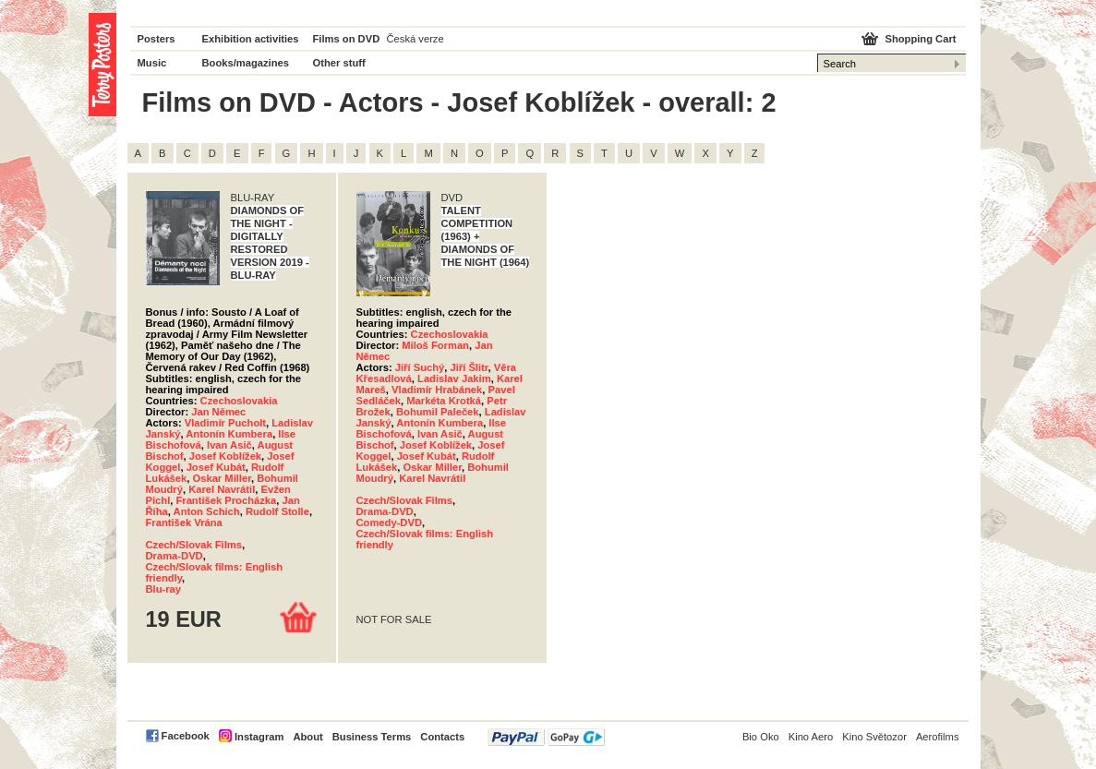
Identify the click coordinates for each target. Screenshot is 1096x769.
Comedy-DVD (389, 522)
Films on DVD (346, 38)
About (307, 736)
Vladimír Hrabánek (436, 389)
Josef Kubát (216, 467)
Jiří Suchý (419, 367)
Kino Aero (811, 736)
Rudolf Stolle (277, 511)
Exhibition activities (250, 38)
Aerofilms (937, 736)
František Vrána (184, 522)
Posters (156, 38)
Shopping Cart (920, 38)
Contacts (442, 736)
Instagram (259, 736)
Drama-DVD (174, 555)
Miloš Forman (435, 345)
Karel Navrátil (221, 489)
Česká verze (415, 38)
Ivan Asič (229, 445)
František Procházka (225, 500)
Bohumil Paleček (437, 411)
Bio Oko (760, 736)
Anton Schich (207, 511)
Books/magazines (246, 62)
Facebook (186, 735)
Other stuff (339, 62)
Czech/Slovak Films (194, 544)
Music (152, 62)
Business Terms (372, 736)
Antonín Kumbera (229, 433)
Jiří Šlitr (469, 367)
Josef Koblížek (225, 456)
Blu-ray (164, 589)
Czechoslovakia (239, 400)
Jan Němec (218, 411)
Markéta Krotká (443, 400)
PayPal (546, 737)
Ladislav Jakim (454, 378)
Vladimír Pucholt (225, 422)
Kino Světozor (874, 736)
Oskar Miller (222, 478)
